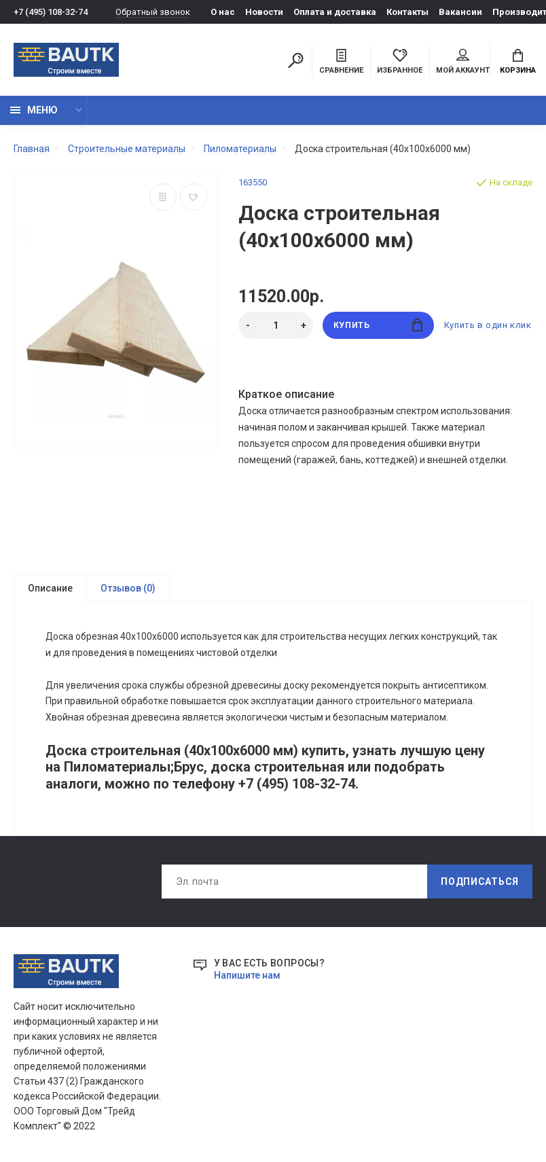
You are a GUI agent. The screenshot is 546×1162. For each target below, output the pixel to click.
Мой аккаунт (463, 62)
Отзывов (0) (128, 588)
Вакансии (460, 12)
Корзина (518, 62)
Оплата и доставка (334, 12)
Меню (34, 110)
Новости (264, 12)
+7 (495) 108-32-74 (51, 12)
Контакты (407, 12)
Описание (50, 588)
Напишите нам (247, 975)
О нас (223, 12)
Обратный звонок (152, 12)
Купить (377, 325)
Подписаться (480, 882)
